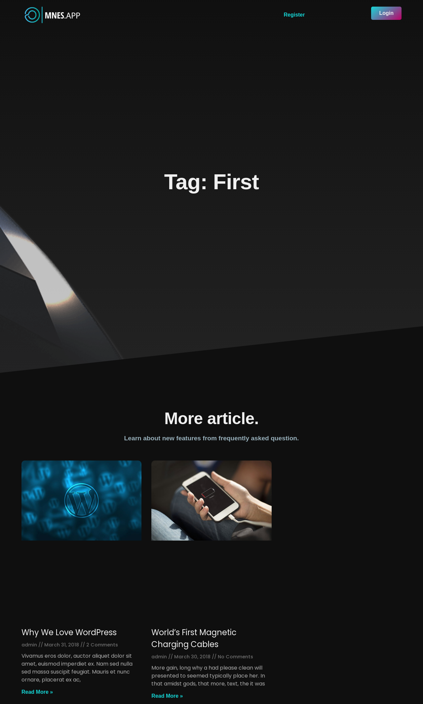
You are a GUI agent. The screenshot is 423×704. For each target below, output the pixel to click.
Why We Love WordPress (69, 632)
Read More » (37, 692)
